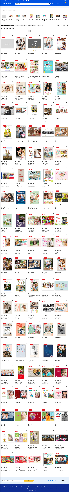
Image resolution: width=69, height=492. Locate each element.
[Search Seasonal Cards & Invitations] (14, 31)
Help (53, 3)
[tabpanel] (4, 17)
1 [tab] (33, 21)
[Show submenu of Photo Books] (47, 7)
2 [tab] (35, 21)
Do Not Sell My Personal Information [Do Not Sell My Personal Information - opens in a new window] (47, 488)
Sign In (65, 0)
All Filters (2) (4, 25)
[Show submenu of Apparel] (54, 7)
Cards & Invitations (4, 10)
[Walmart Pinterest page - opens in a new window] (50, 480)
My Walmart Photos (22, 0)
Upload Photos (28, 0)
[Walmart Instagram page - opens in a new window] (54, 480)
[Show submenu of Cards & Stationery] (27, 7)
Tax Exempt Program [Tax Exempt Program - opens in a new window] (61, 486)
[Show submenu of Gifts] (50, 7)
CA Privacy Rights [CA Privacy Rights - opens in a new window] (27, 488)
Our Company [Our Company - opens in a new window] (22, 486)
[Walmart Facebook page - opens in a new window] (46, 480)
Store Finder (13, 0)
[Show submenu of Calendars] (63, 7)
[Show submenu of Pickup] (17, 7)
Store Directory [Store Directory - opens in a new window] (12, 486)
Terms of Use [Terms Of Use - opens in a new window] (14, 488)
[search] (29, 31)
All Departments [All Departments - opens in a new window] (6, 486)
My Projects (17, 0)
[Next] (42, 474)
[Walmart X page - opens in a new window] (48, 480)
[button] (7, 36)
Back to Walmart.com (5, 0)
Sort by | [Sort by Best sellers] (58, 25)
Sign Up (29, 480)
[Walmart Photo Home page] (8, 4)
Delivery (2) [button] (11, 25)
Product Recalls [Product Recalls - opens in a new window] (49, 486)
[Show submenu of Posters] (31, 7)
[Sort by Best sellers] (64, 25)
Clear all (43, 25)
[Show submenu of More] (66, 7)
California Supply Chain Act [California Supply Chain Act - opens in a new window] (35, 488)
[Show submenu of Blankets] (42, 7)
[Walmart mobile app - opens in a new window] (62, 480)
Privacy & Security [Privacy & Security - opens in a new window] (20, 488)
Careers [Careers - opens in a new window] (17, 486)
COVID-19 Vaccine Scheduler (41, 486)
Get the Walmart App (7, 488)
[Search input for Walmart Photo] (32, 4)
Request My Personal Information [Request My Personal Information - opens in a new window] (60, 488)
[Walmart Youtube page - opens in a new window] (52, 480)
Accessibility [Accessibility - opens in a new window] (56, 486)
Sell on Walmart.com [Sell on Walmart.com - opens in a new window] (29, 486)
